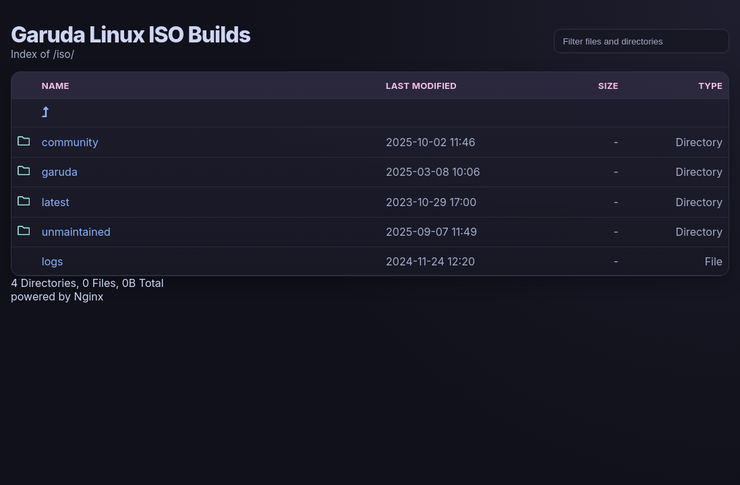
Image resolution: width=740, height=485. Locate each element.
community (70, 142)
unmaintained (76, 231)
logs (52, 261)
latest (55, 202)
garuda (60, 172)
